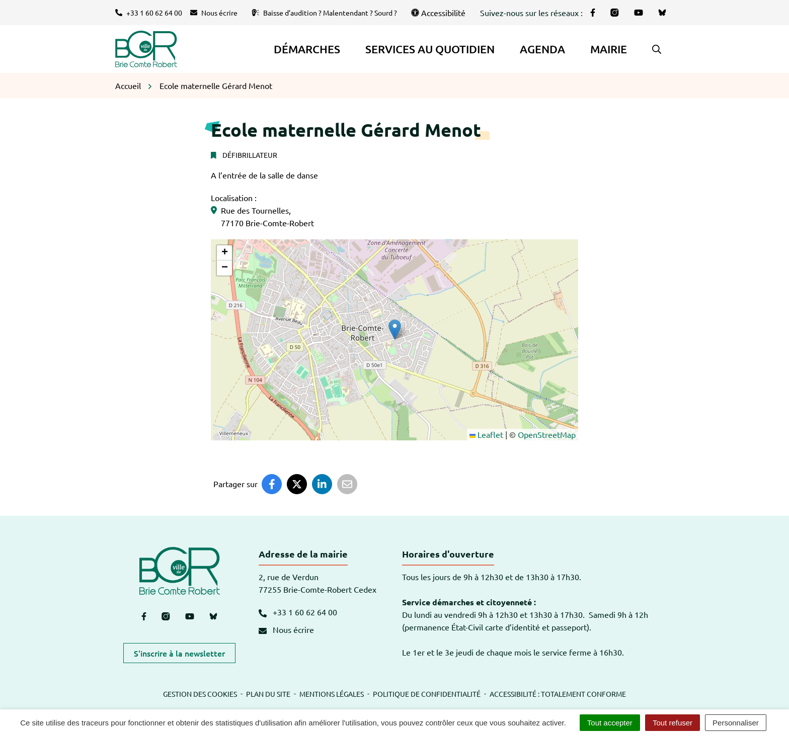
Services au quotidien (430, 49)
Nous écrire (286, 629)
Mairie (608, 49)
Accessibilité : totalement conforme (558, 693)
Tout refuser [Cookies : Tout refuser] (672, 722)
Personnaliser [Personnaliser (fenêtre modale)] (736, 722)
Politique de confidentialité (427, 693)
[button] (657, 49)
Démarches (307, 49)
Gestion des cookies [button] (200, 693)
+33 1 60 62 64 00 (298, 612)
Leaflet (486, 434)
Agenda (542, 49)
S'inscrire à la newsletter (179, 653)
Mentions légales (331, 693)
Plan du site (268, 693)
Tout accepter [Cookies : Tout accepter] (610, 722)
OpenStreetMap (547, 434)
